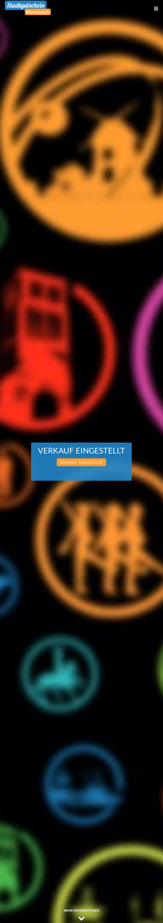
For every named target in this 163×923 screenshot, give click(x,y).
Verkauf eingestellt (81, 462)
